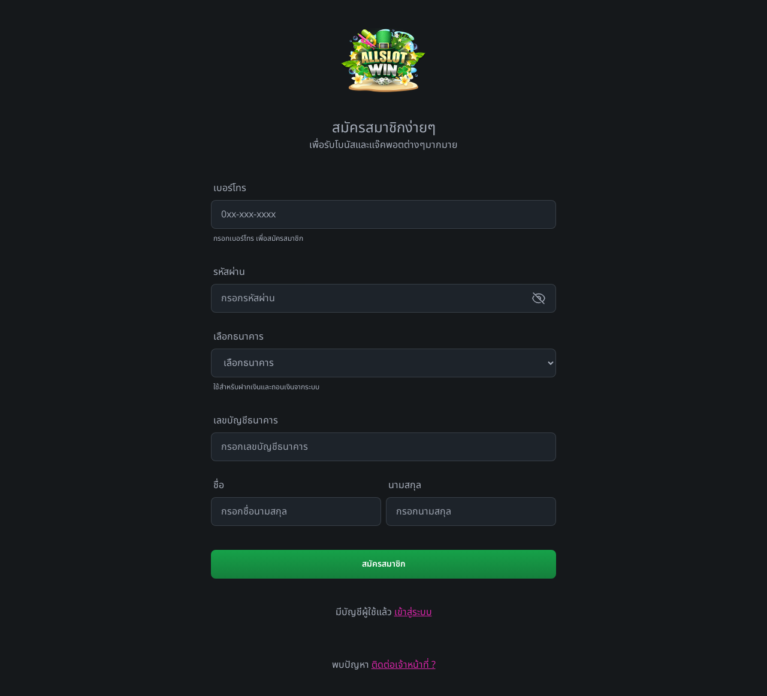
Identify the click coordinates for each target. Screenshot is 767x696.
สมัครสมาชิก (384, 564)
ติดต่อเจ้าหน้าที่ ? (404, 665)
